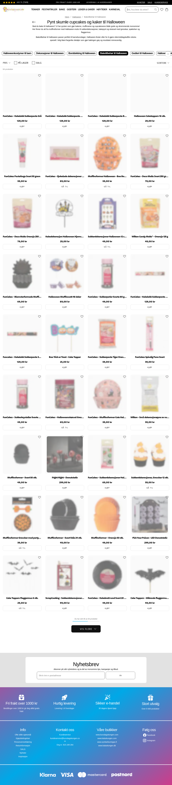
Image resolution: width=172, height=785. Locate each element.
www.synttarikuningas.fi (107, 742)
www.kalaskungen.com (107, 738)
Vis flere (88, 628)
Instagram (151, 740)
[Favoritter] (161, 9)
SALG (150, 2)
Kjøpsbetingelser (23, 738)
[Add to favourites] (39, 75)
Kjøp (22, 126)
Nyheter (23, 753)
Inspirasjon (23, 756)
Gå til (64, 186)
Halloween (76, 17)
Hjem (67, 17)
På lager (21, 62)
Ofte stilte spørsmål (23, 735)
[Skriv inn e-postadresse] (71, 675)
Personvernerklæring (23, 742)
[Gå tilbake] (34, 22)
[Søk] (138, 9)
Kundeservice (65, 735)
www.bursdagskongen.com (107, 735)
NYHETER (141, 2)
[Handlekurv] (166, 9)
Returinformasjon (23, 746)
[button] (6, 63)
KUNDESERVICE (161, 2)
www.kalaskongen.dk (107, 746)
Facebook (151, 735)
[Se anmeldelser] (15, 2)
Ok (120, 675)
